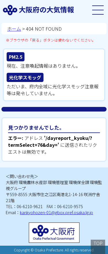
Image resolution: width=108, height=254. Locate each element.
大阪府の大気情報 (46, 9)
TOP (98, 243)
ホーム (14, 28)
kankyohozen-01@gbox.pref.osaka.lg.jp (56, 212)
